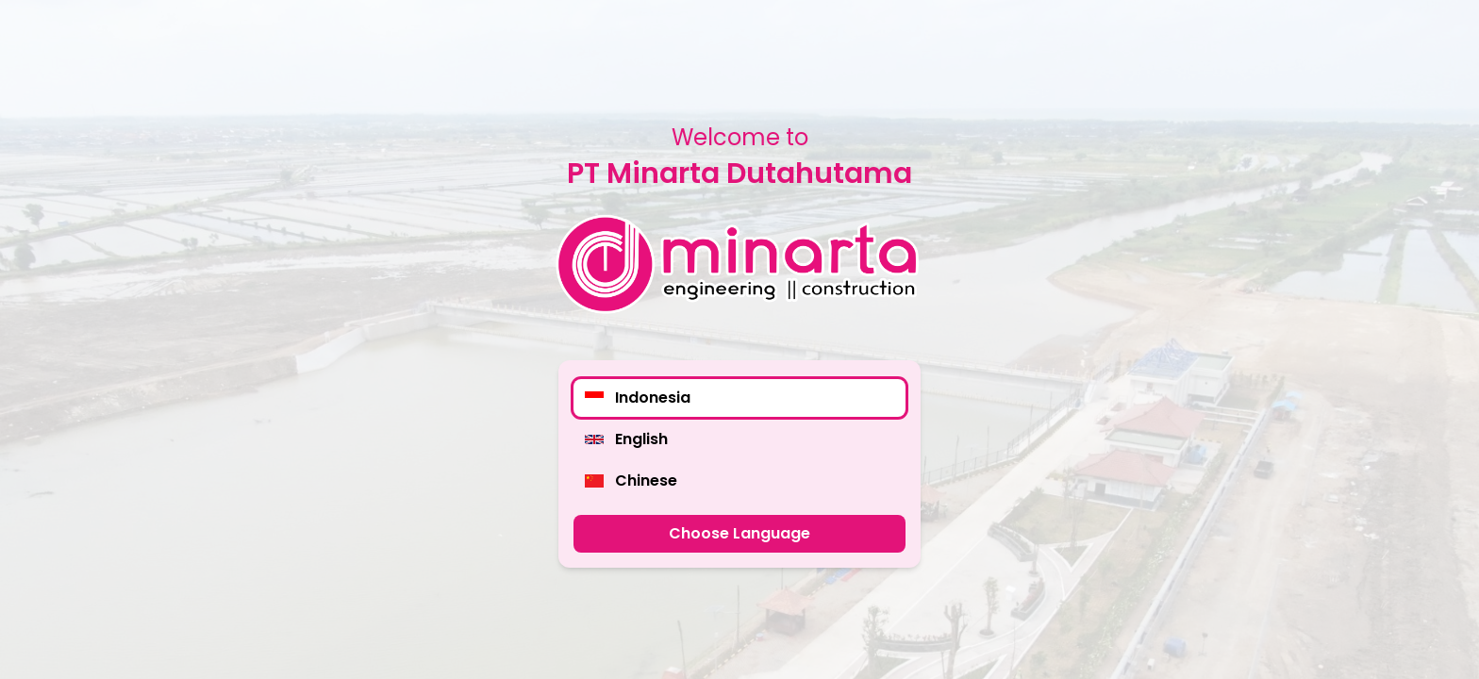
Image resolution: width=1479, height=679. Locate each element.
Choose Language (739, 533)
